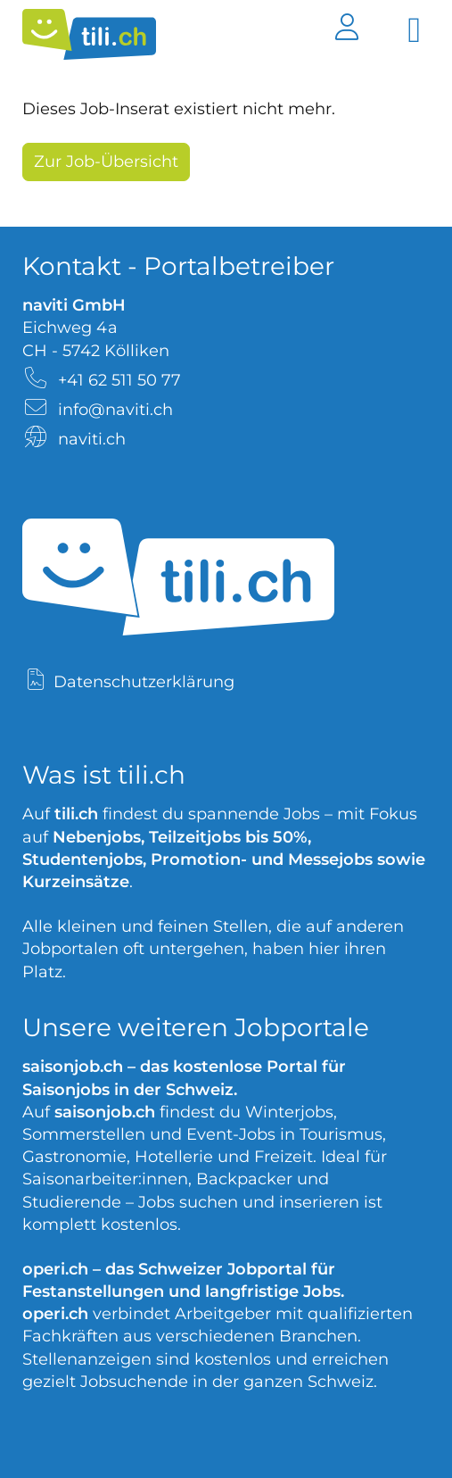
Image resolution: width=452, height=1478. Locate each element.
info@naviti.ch (115, 409)
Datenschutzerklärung (143, 682)
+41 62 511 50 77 (119, 380)
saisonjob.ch (72, 1066)
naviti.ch (92, 439)
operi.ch (55, 1269)
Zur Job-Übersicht (106, 161)
